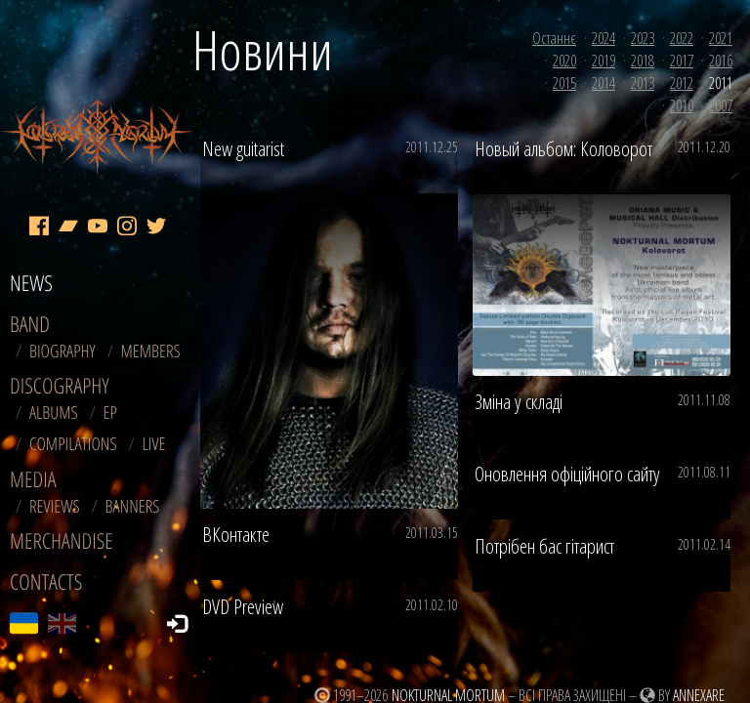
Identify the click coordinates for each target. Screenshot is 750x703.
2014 (603, 83)
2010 (681, 105)
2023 (642, 38)
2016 (720, 60)
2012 (681, 83)
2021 (720, 38)
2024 (603, 38)
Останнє (554, 38)
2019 (603, 60)
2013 (642, 83)
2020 (564, 60)
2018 (642, 60)
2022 (681, 38)
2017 (681, 60)
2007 (720, 105)
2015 (564, 83)
